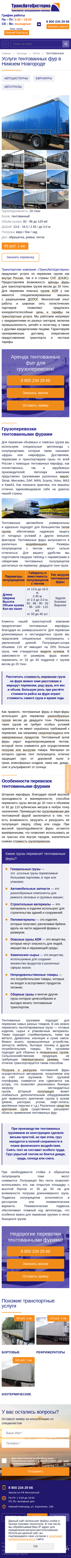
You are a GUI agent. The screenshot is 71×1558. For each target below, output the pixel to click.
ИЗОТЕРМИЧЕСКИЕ (16, 1394)
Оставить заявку (35, 405)
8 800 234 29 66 (57, 21)
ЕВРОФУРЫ (44, 78)
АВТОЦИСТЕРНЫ (16, 78)
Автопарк (22, 53)
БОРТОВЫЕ (11, 1352)
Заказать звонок (58, 26)
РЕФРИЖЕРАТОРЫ (50, 1352)
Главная (6, 53)
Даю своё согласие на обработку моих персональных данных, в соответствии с (40, 1461)
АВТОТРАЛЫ (13, 86)
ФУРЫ (36, 53)
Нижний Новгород (16, 32)
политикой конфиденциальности (35, 1538)
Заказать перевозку (20, 257)
